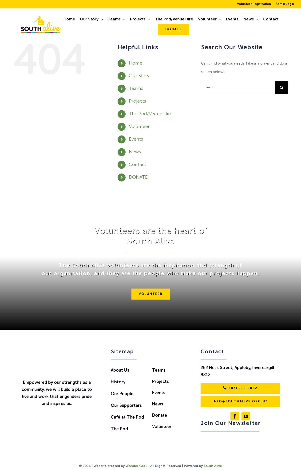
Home (135, 63)
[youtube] (246, 416)
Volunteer (139, 126)
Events (136, 139)
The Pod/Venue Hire (150, 114)
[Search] (281, 87)
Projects (137, 101)
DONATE (138, 177)
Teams (136, 88)
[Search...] (238, 87)
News (135, 152)
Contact (137, 164)
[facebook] (234, 416)
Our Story (139, 76)
